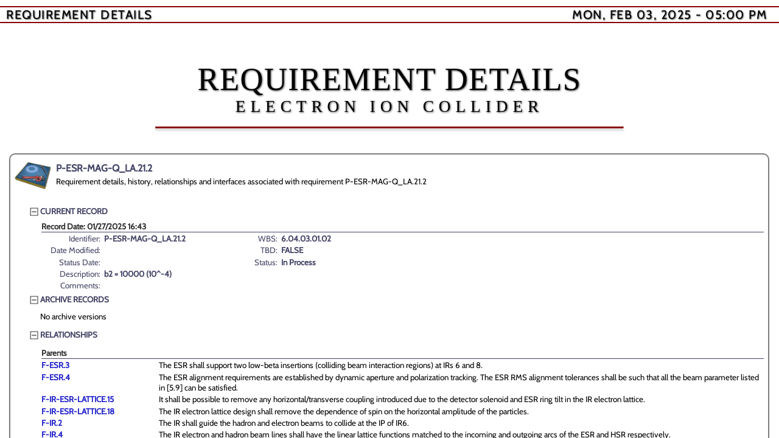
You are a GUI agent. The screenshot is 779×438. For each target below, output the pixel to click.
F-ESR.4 (55, 377)
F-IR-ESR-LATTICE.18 (77, 411)
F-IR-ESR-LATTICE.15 (77, 399)
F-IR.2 (51, 423)
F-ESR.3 (55, 365)
